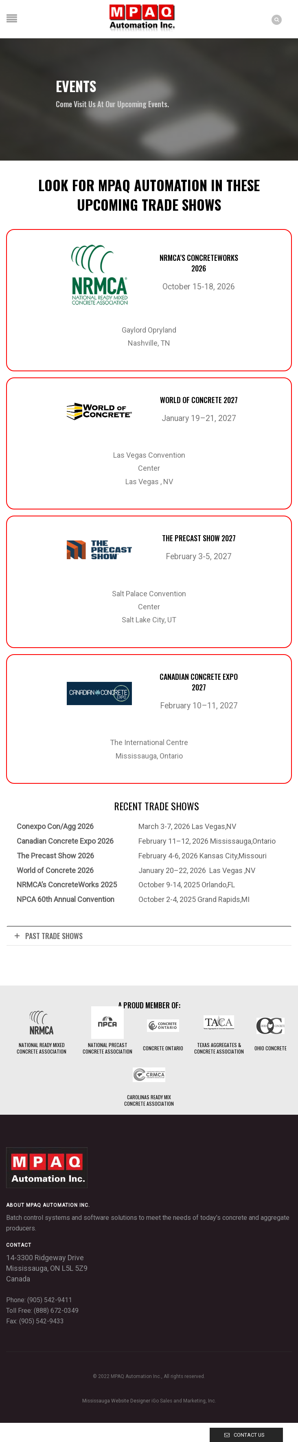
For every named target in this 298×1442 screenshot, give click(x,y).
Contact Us (249, 1435)
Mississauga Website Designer (116, 1401)
